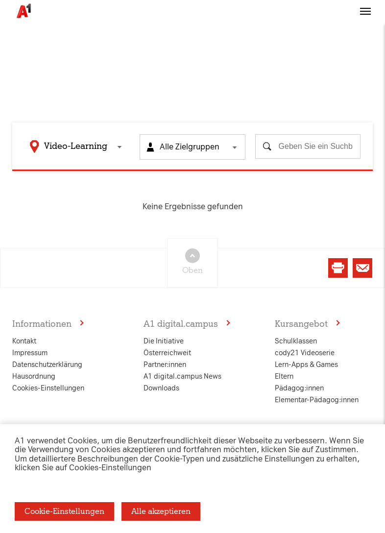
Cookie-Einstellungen (64, 511)
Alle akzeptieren (161, 511)
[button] (365, 21)
